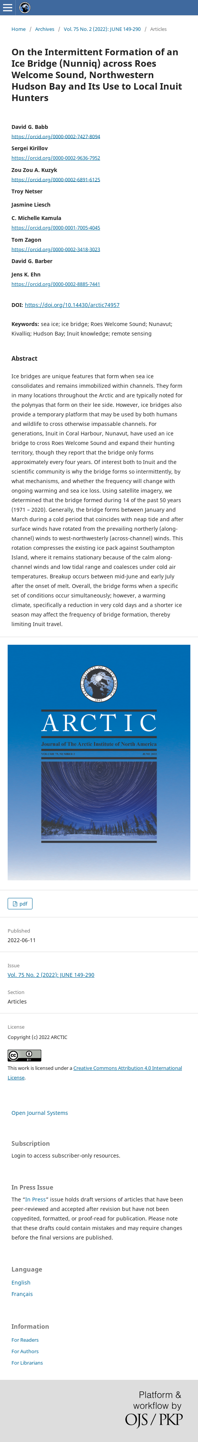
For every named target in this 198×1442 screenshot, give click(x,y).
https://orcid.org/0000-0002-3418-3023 (55, 249)
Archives (44, 29)
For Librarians (27, 1362)
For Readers (25, 1339)
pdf (22, 903)
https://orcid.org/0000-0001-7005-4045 (55, 227)
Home (18, 29)
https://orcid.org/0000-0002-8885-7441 (55, 284)
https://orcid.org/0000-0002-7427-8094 (55, 136)
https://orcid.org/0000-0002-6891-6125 (55, 179)
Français (22, 1293)
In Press (35, 1199)
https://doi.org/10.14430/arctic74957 (72, 304)
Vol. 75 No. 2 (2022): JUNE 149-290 (102, 29)
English (21, 1282)
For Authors (25, 1351)
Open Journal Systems (39, 1112)
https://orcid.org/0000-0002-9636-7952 (55, 157)
